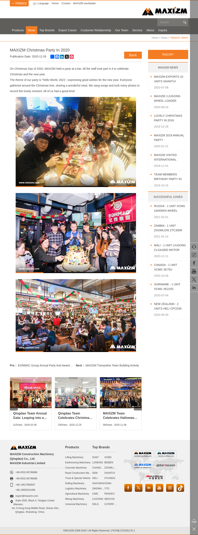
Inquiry (162, 30)
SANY (95, 457)
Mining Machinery (74, 498)
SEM (94, 472)
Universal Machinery (76, 504)
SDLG (95, 504)
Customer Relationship (96, 30)
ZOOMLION (110, 467)
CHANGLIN (98, 467)
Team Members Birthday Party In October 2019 (169, 177)
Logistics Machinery (75, 488)
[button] (14, 404)
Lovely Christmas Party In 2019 (169, 118)
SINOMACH (98, 488)
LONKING (97, 462)
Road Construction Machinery (81, 472)
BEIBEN (108, 462)
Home (56, 3)
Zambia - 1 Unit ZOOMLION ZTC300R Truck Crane (167, 228)
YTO (106, 488)
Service (137, 30)
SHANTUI (109, 472)
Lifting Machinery (74, 457)
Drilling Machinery (74, 483)
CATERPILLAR (112, 504)
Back (132, 54)
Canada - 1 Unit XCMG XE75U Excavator (167, 267)
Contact (66, 3)
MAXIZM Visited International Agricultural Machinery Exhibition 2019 (167, 157)
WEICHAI (109, 498)
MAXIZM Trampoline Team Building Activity (112, 365)
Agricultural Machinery (77, 493)
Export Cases (68, 30)
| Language (43, 3)
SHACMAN (98, 483)
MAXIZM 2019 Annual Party (166, 138)
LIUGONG (97, 498)
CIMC (95, 493)
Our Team (121, 30)
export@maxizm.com (26, 495)
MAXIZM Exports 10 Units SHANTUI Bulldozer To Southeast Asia (168, 79)
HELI (95, 478)
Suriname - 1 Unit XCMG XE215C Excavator (169, 287)
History (19, 3)
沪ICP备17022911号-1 (123, 530)
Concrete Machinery (76, 467)
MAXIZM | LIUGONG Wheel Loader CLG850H (169, 98)
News (32, 30)
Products (18, 30)
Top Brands (47, 30)
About (150, 30)
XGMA (107, 483)
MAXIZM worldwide (85, 3)
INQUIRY (168, 54)
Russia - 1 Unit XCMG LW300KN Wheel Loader (167, 208)
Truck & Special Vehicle (77, 478)
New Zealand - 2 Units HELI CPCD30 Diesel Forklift (169, 306)
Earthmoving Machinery (77, 462)
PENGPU (109, 493)
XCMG (108, 457)
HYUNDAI (109, 478)
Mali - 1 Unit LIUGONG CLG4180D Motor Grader (170, 247)
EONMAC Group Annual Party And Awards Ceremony (51, 365)
